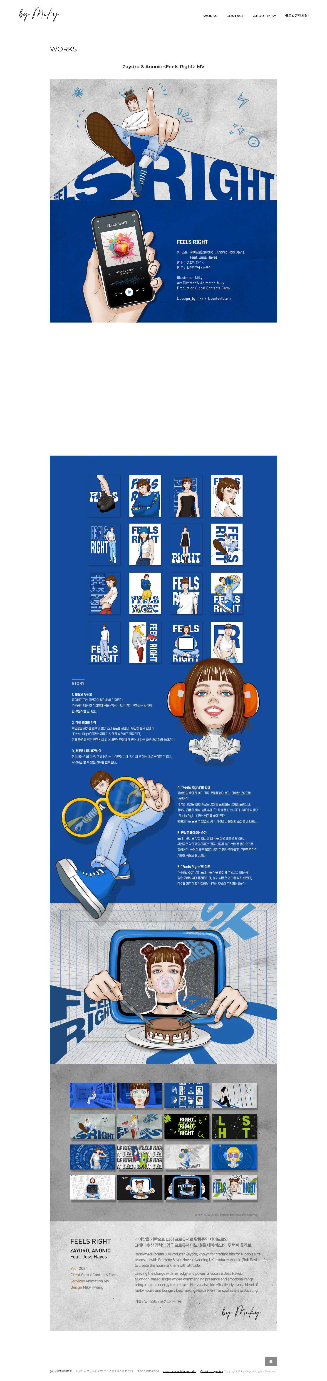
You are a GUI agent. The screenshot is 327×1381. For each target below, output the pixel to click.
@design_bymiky (211, 1371)
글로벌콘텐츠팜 (296, 16)
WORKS (210, 16)
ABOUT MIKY (264, 16)
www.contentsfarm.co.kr (179, 1371)
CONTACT (235, 16)
